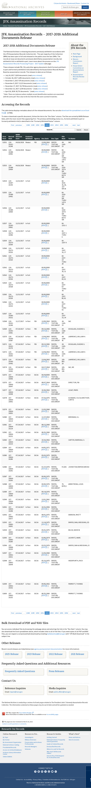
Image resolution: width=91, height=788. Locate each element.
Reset (86, 130)
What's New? (74, 734)
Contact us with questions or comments (14, 724)
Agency (37, 138)
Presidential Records (9, 747)
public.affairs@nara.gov (62, 692)
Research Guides (54, 734)
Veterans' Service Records (27, 14)
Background (77, 56)
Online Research (10, 734)
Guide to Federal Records (55, 744)
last (78, 125)
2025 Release (11, 654)
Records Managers (31, 746)
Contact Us (85, 3)
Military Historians (30, 740)
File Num (63, 137)
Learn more (72, 784)
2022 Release (56, 654)
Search (85, 7)
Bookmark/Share (73, 3)
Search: (49, 130)
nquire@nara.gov (16, 692)
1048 (28, 125)
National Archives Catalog (11, 745)
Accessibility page (52, 714)
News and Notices (74, 737)
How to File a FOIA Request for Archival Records (55, 756)
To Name (71, 138)
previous (19, 125)
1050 (37, 125)
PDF (43, 144)
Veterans (28, 749)
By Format (6, 740)
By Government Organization (12, 742)
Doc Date (45, 138)
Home (5, 26)
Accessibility (28, 779)
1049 (32, 125)
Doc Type (54, 138)
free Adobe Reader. (26, 713)
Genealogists (29, 737)
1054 (56, 125)
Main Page (76, 54)
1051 (42, 125)
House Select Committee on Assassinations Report (78, 69)
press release (36, 75)
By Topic (5, 737)
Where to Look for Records (55, 749)
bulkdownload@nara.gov (56, 634)
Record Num (11, 137)
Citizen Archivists (60, 3)
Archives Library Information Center (12, 753)
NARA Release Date (19, 137)
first (12, 125)
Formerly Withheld (29, 137)
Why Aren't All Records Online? (54, 752)
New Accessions (74, 740)
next (74, 125)
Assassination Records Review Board (78, 76)
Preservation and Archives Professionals (33, 743)
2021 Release (77, 654)
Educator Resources (45, 14)
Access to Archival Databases (12, 750)
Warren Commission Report (77, 61)
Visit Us (64, 14)
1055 (61, 125)
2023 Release (33, 654)
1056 (66, 125)
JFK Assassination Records (33, 26)
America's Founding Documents (82, 14)
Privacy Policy (37, 779)
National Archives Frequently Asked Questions (56, 740)
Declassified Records (53, 746)
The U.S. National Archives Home (23, 5)
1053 (52, 125)
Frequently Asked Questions (20, 671)
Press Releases (56, 671)
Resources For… (31, 734)
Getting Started (52, 737)
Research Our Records (9, 14)
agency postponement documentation (48, 649)
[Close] (88, 768)
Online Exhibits (7, 757)
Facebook (35, 771)
